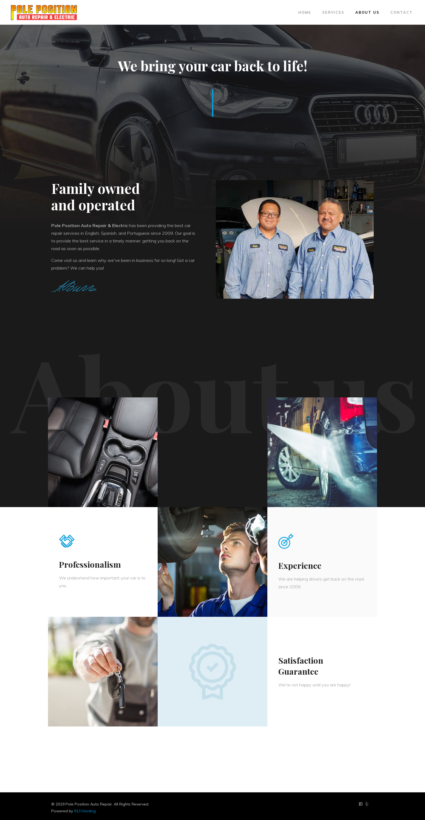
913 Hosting (85, 810)
